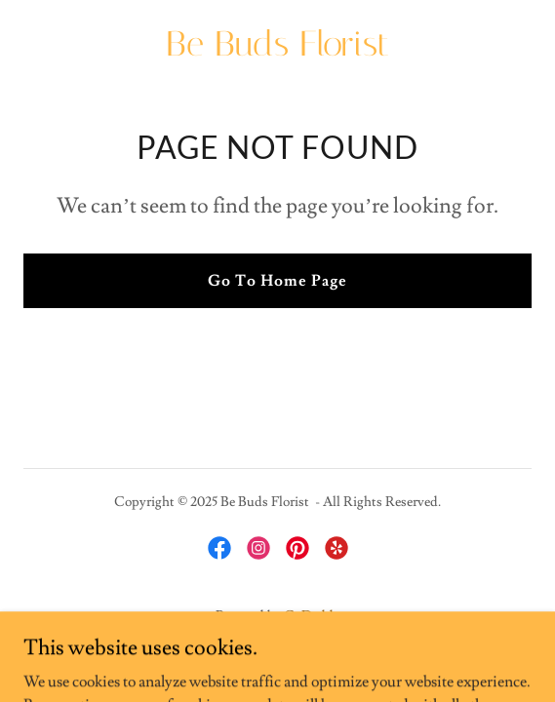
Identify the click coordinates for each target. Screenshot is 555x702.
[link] (277, 50)
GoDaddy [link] (312, 616)
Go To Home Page (277, 281)
